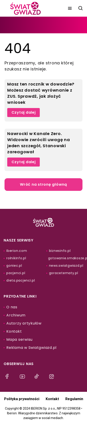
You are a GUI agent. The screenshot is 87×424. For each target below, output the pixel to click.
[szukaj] (80, 8)
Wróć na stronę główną (43, 184)
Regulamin (74, 399)
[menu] (70, 8)
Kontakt (52, 399)
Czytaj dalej (24, 112)
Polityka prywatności (21, 399)
